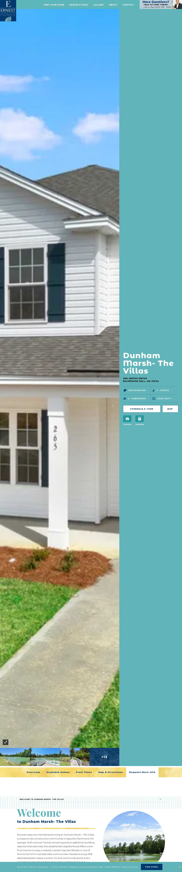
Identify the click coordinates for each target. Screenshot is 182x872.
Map (169, 409)
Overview (33, 772)
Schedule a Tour (142, 409)
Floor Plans (84, 772)
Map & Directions (110, 772)
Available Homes (58, 772)
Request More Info (142, 772)
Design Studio (78, 5)
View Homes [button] (151, 867)
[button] (54, 5)
